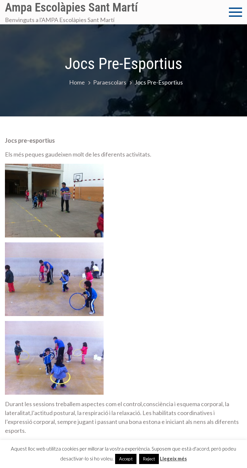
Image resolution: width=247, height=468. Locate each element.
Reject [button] (149, 458)
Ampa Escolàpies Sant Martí (71, 7)
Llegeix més (173, 458)
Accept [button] (126, 458)
